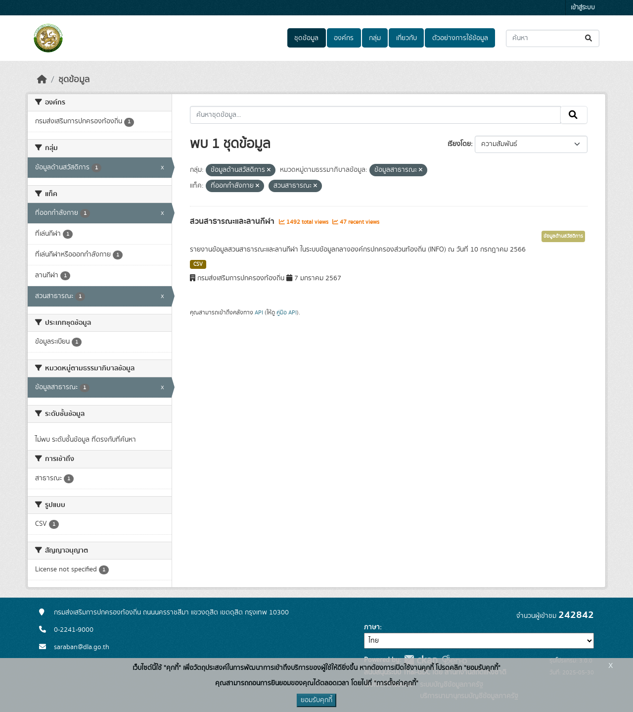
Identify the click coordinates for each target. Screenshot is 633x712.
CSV (198, 264)
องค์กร (344, 38)
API (259, 312)
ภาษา (372, 627)
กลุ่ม (375, 38)
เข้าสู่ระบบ (583, 7)
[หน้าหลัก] (42, 79)
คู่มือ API (286, 312)
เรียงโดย (459, 144)
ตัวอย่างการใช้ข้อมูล (460, 38)
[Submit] (589, 38)
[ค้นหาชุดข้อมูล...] (552, 38)
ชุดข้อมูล (306, 38)
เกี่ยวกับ (406, 38)
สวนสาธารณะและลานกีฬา (233, 221)
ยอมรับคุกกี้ (316, 700)
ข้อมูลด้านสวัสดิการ (563, 236)
